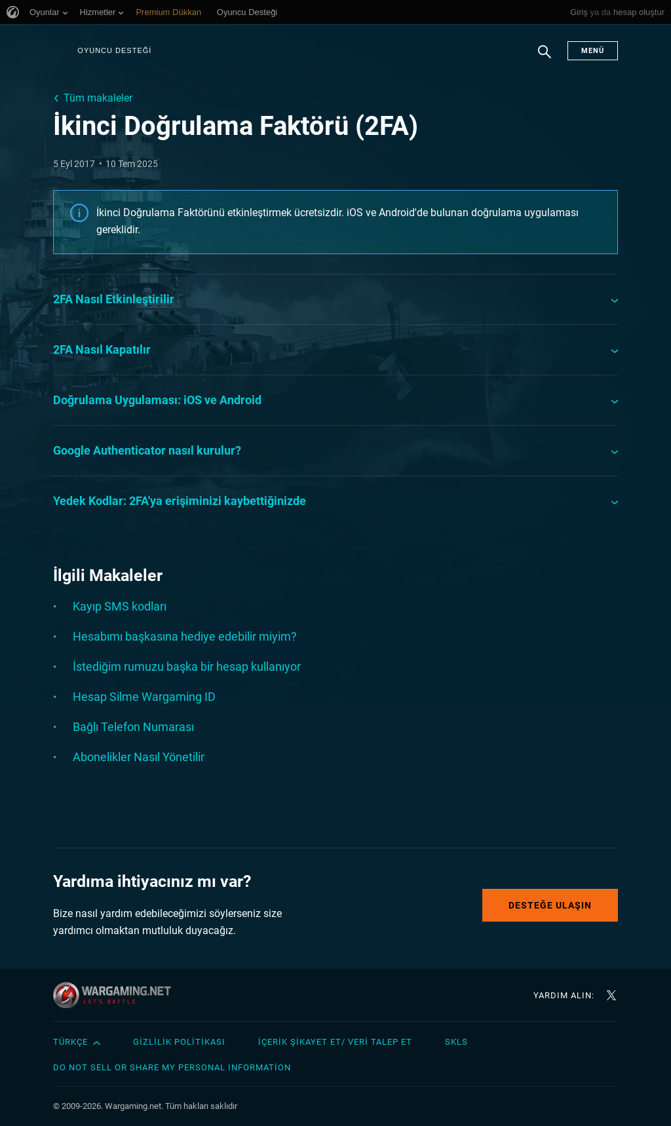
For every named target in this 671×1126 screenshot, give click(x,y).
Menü (592, 51)
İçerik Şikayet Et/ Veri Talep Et (335, 1042)
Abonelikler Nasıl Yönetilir (138, 757)
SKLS (456, 1042)
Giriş (579, 12)
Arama (544, 58)
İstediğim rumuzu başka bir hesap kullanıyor (187, 666)
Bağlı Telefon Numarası (133, 727)
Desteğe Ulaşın (550, 905)
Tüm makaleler (98, 98)
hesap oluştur (638, 12)
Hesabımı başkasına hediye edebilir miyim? (185, 636)
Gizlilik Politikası (179, 1042)
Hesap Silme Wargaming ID (144, 697)
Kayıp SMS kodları (119, 606)
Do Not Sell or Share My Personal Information (172, 1067)
